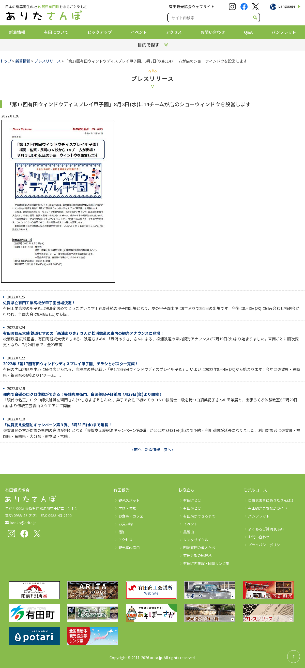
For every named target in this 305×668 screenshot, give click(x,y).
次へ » (168, 449)
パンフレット (283, 32)
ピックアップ (99, 32)
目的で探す (148, 44)
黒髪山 (188, 531)
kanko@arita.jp (23, 522)
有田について (56, 32)
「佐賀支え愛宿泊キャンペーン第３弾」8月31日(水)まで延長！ (57, 424)
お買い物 (125, 523)
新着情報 (17, 32)
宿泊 (122, 531)
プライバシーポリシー (266, 544)
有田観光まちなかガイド (267, 508)
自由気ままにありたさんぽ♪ (271, 500)
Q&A (248, 32)
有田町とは (192, 500)
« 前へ (136, 449)
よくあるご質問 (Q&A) (266, 529)
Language (286, 6)
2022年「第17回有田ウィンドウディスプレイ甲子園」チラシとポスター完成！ (71, 363)
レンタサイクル (195, 539)
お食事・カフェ (130, 516)
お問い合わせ (213, 32)
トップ (5, 61)
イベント (139, 32)
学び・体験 (127, 508)
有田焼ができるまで (199, 516)
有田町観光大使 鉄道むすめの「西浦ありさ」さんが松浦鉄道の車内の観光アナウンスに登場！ (83, 333)
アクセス (174, 32)
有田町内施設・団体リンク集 (206, 563)
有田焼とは (192, 508)
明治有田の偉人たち (199, 547)
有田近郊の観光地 (197, 555)
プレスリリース (47, 61)
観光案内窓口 (129, 547)
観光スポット (129, 500)
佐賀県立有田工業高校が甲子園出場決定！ (39, 302)
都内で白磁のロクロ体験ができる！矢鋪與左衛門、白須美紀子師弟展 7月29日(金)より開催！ (83, 394)
